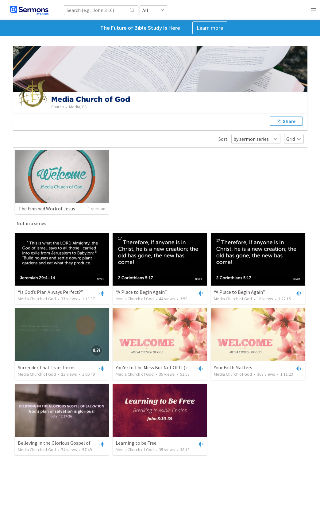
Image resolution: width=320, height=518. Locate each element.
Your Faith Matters (233, 367)
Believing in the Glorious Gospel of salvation (64, 443)
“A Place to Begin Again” (141, 292)
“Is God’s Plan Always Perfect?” (50, 292)
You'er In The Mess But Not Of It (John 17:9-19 (164, 367)
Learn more (210, 27)
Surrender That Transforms (46, 367)
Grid (294, 139)
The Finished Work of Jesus (46, 208)
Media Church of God (37, 298)
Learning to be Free (136, 443)
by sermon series (255, 139)
